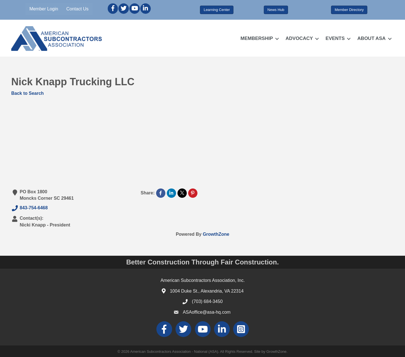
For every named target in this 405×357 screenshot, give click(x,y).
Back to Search (27, 93)
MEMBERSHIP (256, 38)
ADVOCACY (299, 38)
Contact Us (77, 8)
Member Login (43, 8)
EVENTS (335, 38)
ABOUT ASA (371, 38)
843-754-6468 (29, 208)
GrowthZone (216, 234)
